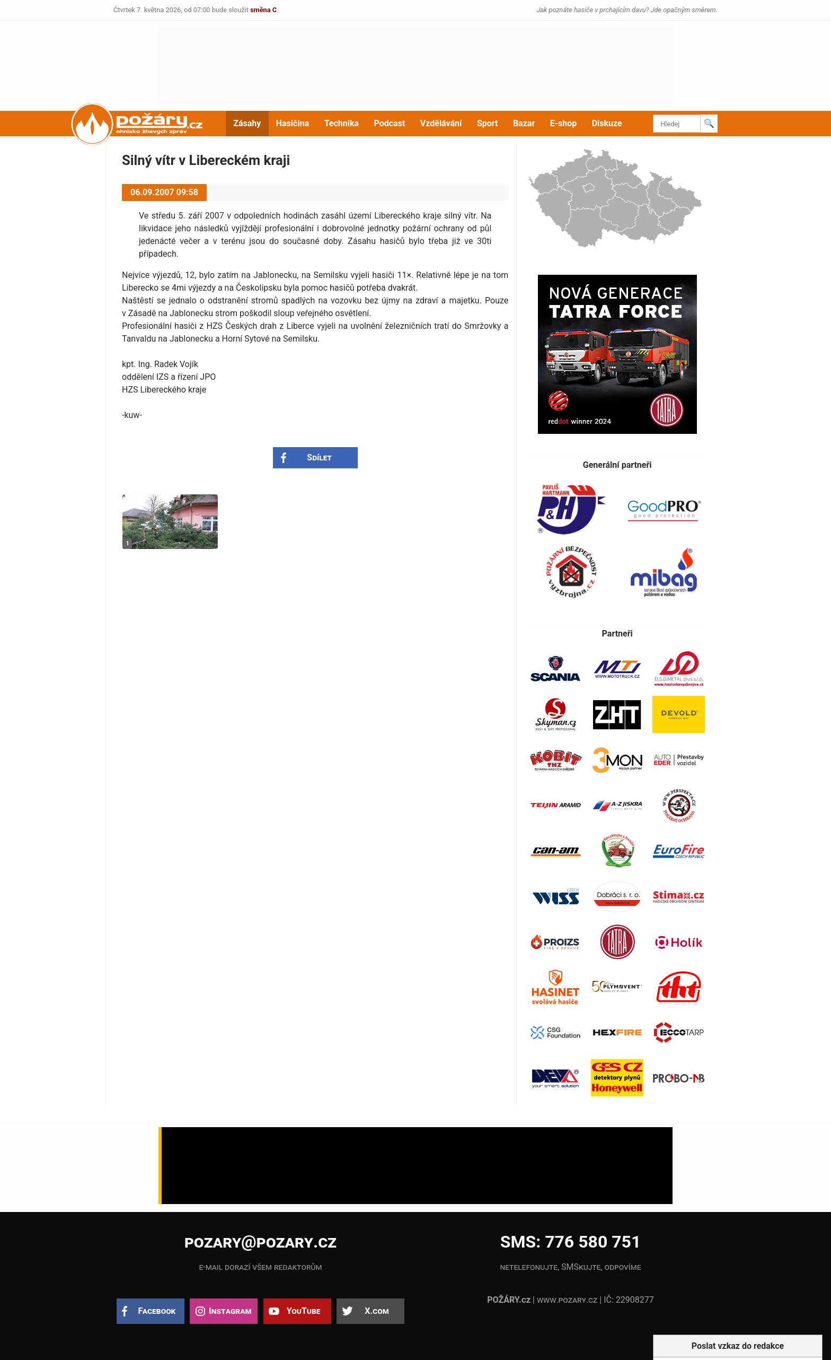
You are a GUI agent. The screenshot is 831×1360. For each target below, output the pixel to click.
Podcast (389, 123)
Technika (341, 123)
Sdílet (319, 457)
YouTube (304, 1311)
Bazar (524, 123)
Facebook (157, 1311)
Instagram (230, 1311)
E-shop (563, 123)
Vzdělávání (441, 123)
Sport (487, 123)
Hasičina (292, 123)
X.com (376, 1311)
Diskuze (607, 123)
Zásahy (247, 123)
